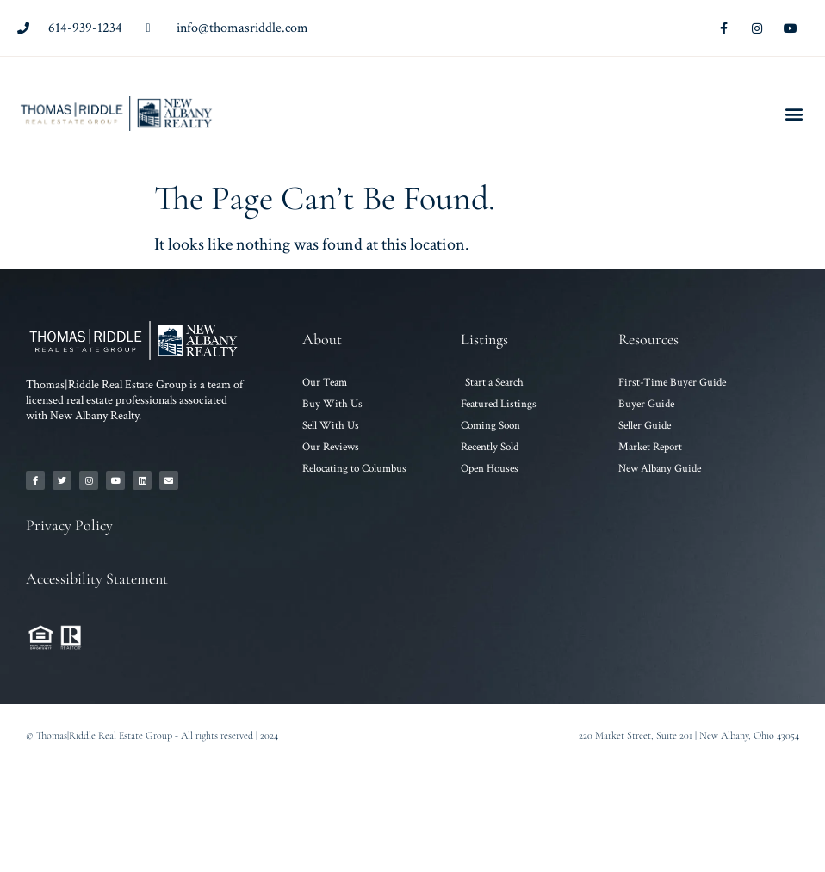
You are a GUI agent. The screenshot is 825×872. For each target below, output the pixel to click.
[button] (793, 113)
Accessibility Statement (97, 578)
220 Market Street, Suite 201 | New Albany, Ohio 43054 (689, 735)
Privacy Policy (69, 525)
